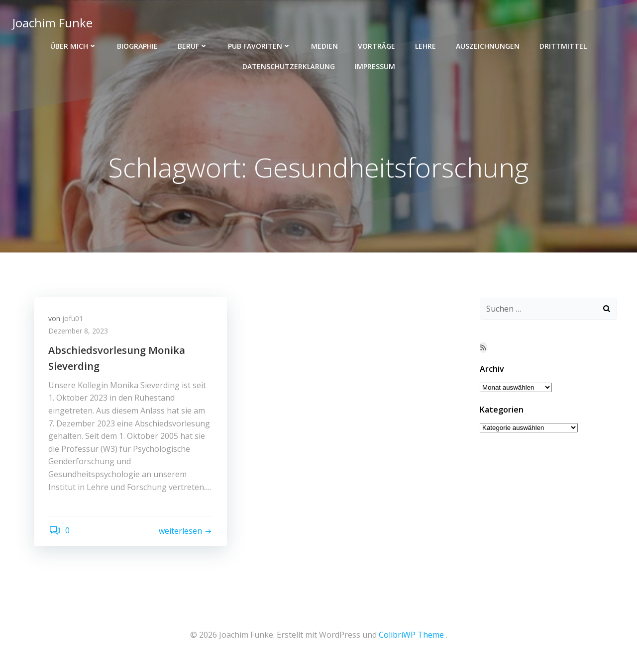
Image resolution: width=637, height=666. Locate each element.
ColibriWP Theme (411, 636)
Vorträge (376, 45)
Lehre (425, 45)
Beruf (193, 45)
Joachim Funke (52, 22)
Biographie (137, 45)
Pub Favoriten (259, 45)
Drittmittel (563, 45)
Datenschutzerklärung (288, 65)
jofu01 (73, 319)
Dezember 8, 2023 (79, 332)
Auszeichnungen (488, 45)
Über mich (73, 45)
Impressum (375, 65)
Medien (324, 45)
